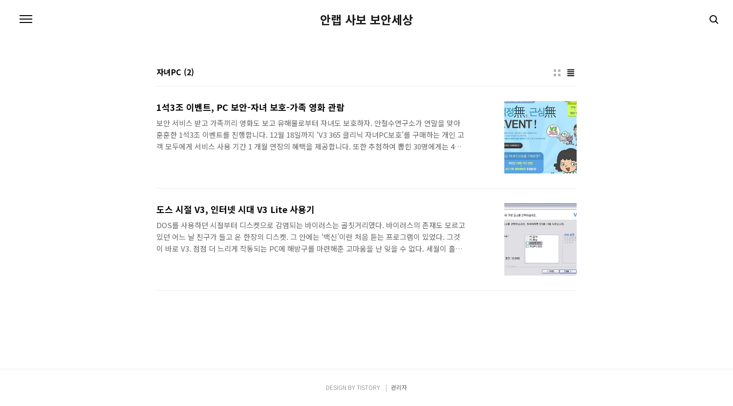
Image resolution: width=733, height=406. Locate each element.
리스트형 (571, 73)
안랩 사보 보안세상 (366, 19)
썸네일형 (557, 73)
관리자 (399, 387)
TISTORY (368, 387)
